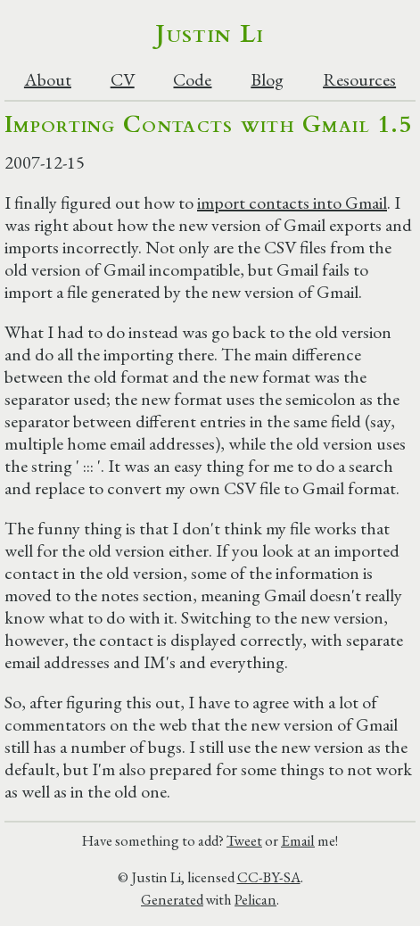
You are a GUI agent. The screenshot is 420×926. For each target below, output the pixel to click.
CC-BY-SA (269, 877)
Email (298, 840)
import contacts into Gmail (292, 202)
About (47, 80)
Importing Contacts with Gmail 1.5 (208, 124)
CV (123, 80)
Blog (267, 80)
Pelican (255, 899)
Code (192, 80)
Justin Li (210, 34)
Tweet (244, 840)
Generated (172, 899)
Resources (359, 80)
